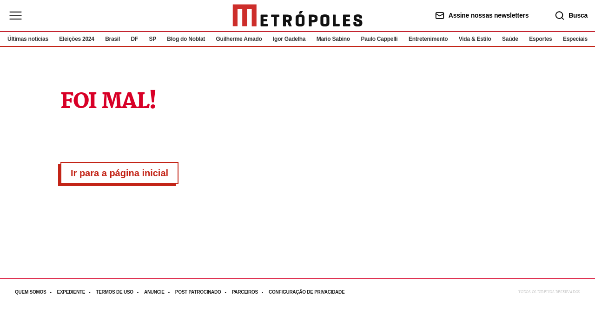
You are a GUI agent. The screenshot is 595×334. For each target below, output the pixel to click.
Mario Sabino (333, 39)
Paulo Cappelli (379, 39)
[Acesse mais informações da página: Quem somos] (36, 292)
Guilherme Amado (239, 39)
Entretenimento (428, 39)
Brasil (112, 39)
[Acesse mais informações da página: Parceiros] (250, 292)
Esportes (540, 39)
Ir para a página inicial (119, 173)
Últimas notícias (27, 39)
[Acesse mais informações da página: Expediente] (76, 292)
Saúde (510, 39)
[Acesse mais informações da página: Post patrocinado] (203, 292)
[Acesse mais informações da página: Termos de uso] (120, 292)
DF (134, 39)
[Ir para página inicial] (297, 15)
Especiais (575, 39)
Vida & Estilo (475, 39)
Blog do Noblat (186, 39)
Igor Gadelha (289, 39)
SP (152, 39)
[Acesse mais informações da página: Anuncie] (159, 292)
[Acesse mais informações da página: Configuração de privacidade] (307, 292)
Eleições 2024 (76, 39)
